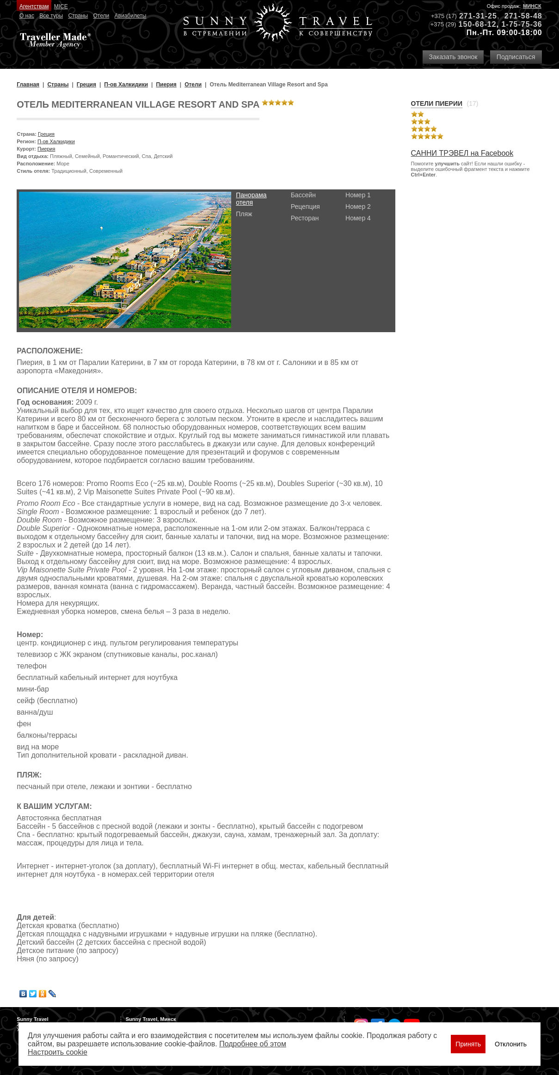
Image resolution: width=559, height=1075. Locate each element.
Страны (78, 15)
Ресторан (305, 218)
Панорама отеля (251, 198)
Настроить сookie (57, 1052)
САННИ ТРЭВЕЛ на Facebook (462, 153)
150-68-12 (478, 24)
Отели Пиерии (436, 103)
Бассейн (303, 195)
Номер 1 (358, 195)
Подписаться (516, 57)
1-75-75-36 (521, 24)
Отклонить (511, 1044)
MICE (61, 6)
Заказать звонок (453, 57)
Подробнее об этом (252, 1044)
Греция (46, 134)
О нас (26, 15)
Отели (101, 15)
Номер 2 (358, 206)
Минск (532, 6)
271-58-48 (523, 16)
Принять (468, 1044)
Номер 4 (358, 218)
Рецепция (305, 206)
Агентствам (34, 6)
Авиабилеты (131, 15)
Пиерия (46, 149)
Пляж (244, 214)
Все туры (51, 15)
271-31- (473, 16)
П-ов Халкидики (56, 141)
